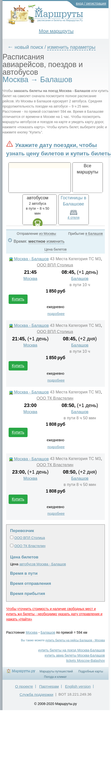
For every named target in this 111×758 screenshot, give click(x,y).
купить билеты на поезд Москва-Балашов (71, 650)
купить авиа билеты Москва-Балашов (75, 655)
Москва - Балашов (29, 259)
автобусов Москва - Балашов (42, 564)
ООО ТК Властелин (54, 398)
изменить (55, 241)
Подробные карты (90, 671)
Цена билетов (24, 557)
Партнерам (49, 686)
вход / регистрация (91, 3)
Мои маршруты (56, 31)
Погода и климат (55, 677)
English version (78, 686)
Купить (18, 299)
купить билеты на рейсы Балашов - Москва (75, 640)
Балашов (79, 278)
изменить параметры (71, 47)
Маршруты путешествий (56, 671)
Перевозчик (22, 530)
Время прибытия (27, 593)
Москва (30, 278)
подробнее (55, 314)
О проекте (24, 686)
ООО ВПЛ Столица (55, 265)
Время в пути (24, 573)
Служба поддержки (36, 694)
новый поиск (29, 47)
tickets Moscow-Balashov (85, 661)
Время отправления (30, 583)
